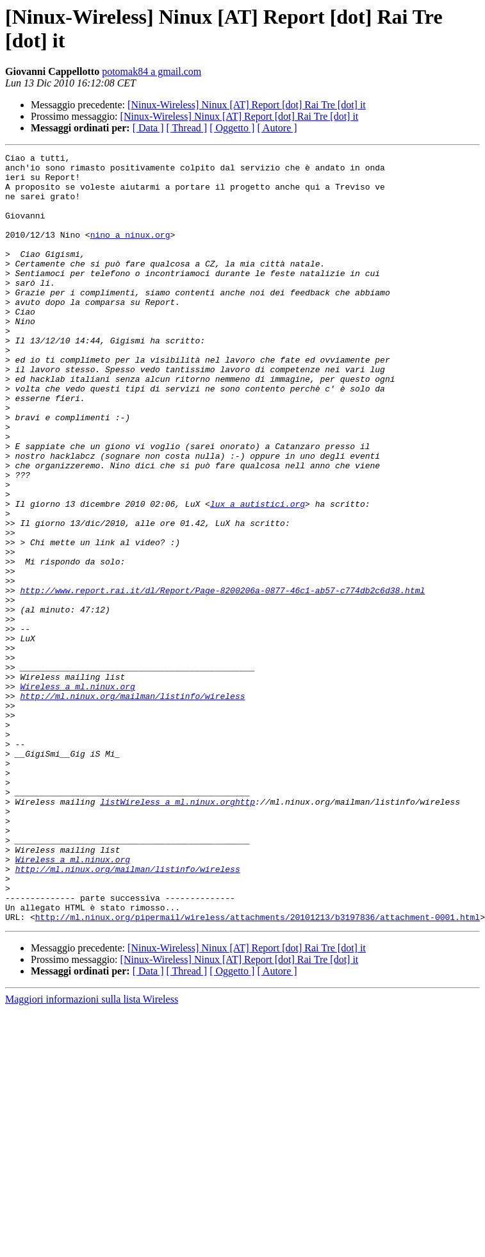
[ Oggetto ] (232, 127)
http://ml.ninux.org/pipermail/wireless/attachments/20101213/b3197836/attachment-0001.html (257, 1070)
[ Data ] (148, 127)
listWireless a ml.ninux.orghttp (177, 932)
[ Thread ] (187, 127)
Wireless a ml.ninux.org (77, 794)
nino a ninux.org (130, 252)
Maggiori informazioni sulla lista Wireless (91, 1152)
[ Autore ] (277, 127)
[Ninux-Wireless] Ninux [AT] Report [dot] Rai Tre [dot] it (246, 104)
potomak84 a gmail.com (151, 71)
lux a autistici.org (257, 574)
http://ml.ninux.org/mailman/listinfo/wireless (132, 805)
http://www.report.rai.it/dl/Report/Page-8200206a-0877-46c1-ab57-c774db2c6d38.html (222, 678)
